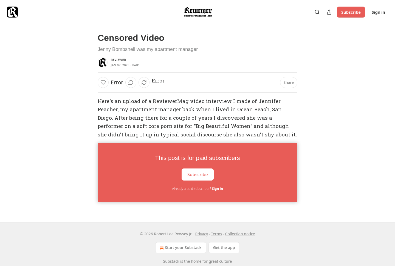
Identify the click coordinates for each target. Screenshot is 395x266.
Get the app (224, 247)
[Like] (103, 82)
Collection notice (240, 233)
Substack (171, 261)
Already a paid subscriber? (197, 188)
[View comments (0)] (130, 82)
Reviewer (118, 60)
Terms (216, 233)
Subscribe (351, 12)
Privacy (201, 233)
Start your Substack (180, 248)
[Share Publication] (329, 12)
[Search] (317, 12)
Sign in (378, 12)
